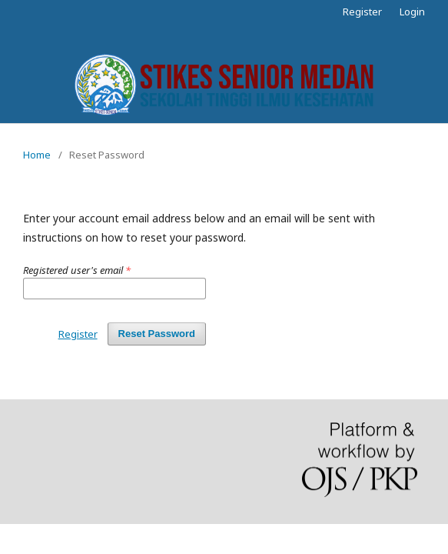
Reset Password (156, 333)
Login (412, 11)
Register (362, 11)
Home (37, 155)
